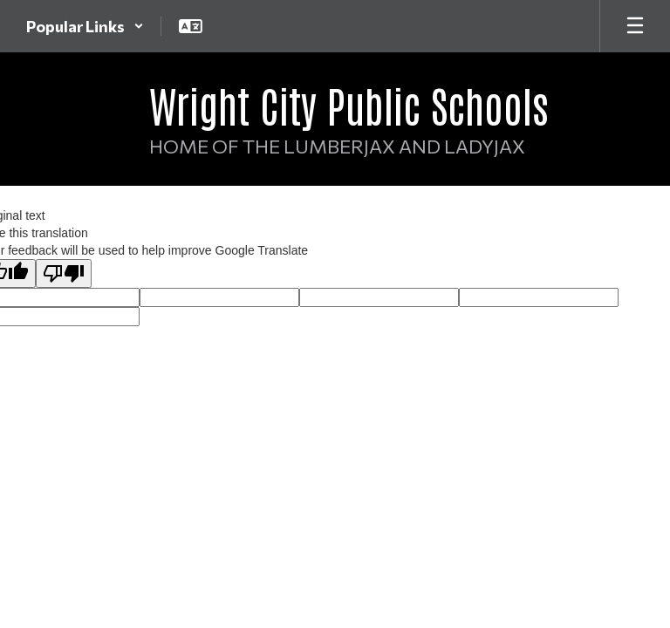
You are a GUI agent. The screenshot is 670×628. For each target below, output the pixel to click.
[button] (85, 26)
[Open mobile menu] (635, 26)
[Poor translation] (64, 273)
